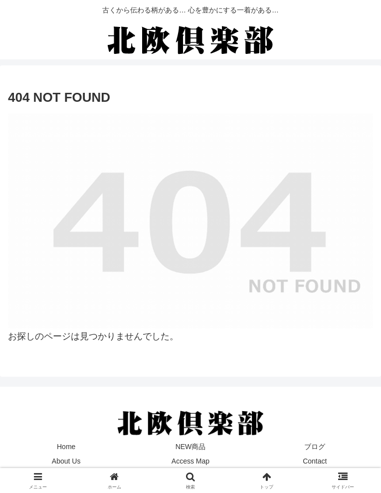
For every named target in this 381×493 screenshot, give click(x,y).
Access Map (190, 461)
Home (66, 447)
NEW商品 (191, 447)
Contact (315, 461)
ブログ (314, 447)
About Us (66, 461)
